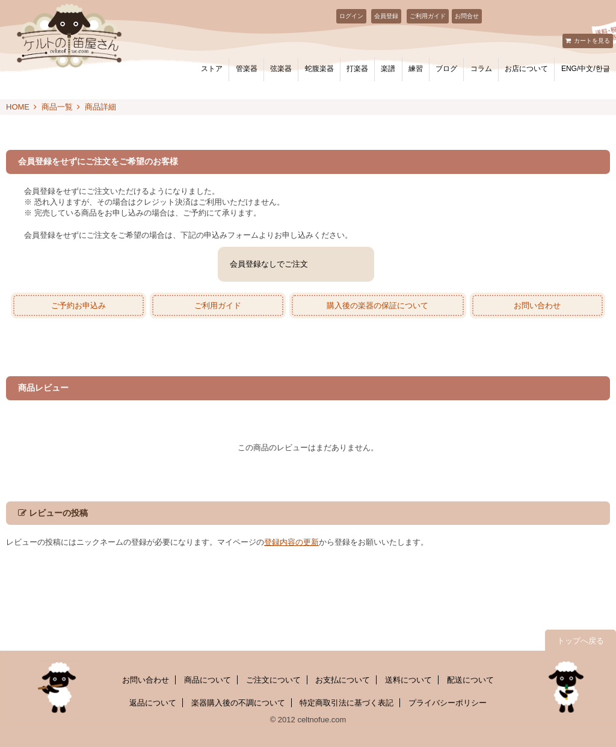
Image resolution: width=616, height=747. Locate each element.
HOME (17, 106)
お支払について (342, 679)
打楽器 (357, 68)
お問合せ (467, 16)
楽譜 (388, 68)
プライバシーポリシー (447, 702)
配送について (470, 679)
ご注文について (273, 679)
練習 (415, 68)
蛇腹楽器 (319, 68)
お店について (526, 68)
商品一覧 (57, 106)
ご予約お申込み (78, 305)
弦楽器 (281, 68)
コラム (481, 68)
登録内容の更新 (291, 542)
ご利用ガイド (428, 16)
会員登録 (386, 16)
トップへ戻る (580, 640)
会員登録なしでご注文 (269, 263)
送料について (408, 679)
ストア (212, 68)
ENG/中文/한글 (585, 68)
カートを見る (592, 40)
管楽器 (246, 68)
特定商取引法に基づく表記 (346, 702)
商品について (207, 679)
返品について (152, 702)
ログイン (351, 16)
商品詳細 (100, 106)
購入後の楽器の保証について (377, 305)
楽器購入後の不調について (238, 702)
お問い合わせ (537, 305)
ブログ (446, 68)
